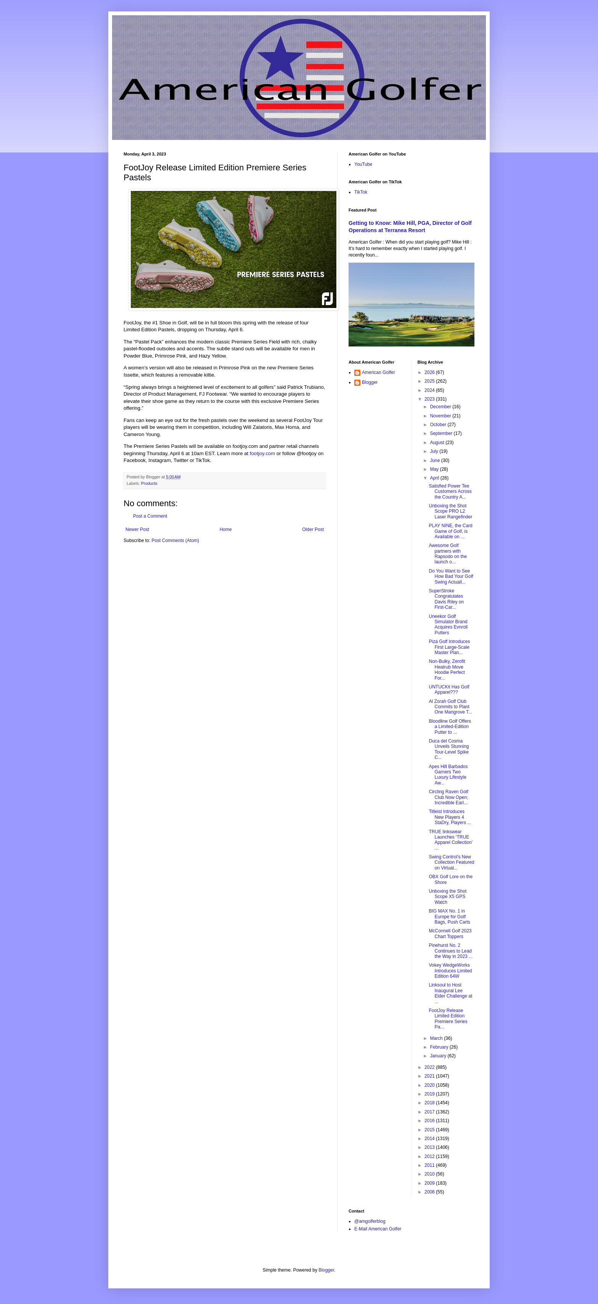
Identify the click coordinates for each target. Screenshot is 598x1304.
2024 (430, 390)
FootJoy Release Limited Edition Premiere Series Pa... (448, 1019)
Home (226, 529)
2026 (430, 372)
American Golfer (378, 372)
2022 (430, 1067)
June (435, 460)
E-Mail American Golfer (377, 1229)
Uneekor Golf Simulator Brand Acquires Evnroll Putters (448, 624)
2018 (430, 1102)
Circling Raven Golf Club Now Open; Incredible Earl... (448, 797)
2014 (430, 1138)
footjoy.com (262, 453)
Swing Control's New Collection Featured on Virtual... (451, 862)
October (438, 424)
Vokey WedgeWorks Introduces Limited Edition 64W (450, 970)
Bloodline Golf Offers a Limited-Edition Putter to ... (450, 727)
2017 (430, 1112)
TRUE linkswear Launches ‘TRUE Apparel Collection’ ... (451, 840)
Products (149, 483)
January (438, 1056)
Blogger (370, 382)
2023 (430, 399)
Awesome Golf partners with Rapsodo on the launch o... (448, 554)
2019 (430, 1094)
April (435, 478)
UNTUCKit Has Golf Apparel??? (449, 689)
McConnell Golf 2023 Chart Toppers (450, 933)
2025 (430, 381)
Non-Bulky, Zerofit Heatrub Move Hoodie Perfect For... (447, 669)
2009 (430, 1183)
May (435, 469)
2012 (430, 1156)
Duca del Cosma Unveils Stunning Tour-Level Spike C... (449, 749)
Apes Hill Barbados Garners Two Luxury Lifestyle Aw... (448, 775)
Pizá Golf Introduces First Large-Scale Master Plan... (449, 647)
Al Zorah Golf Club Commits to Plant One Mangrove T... (450, 707)
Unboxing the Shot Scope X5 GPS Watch (447, 897)
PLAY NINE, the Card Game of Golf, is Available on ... (450, 531)
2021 (430, 1076)
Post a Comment (150, 516)
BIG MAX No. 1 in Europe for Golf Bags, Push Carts (449, 916)
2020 (430, 1085)
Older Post (313, 529)
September (441, 433)
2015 (430, 1129)
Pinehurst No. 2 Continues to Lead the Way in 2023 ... (451, 951)
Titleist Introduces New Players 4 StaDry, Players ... (450, 817)
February (439, 1047)
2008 (430, 1192)
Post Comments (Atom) (175, 540)
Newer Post (137, 529)
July (434, 451)
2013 (430, 1147)
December (441, 406)
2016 (430, 1120)
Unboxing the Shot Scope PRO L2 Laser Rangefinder (450, 511)
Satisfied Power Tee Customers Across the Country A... (450, 491)
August (437, 442)
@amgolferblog (370, 1221)
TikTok (360, 192)
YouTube (363, 164)
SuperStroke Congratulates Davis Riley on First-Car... (446, 599)
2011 (430, 1165)
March (437, 1038)
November (441, 416)
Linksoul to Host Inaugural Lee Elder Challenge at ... (450, 993)
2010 (430, 1174)
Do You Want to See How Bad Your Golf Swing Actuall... (451, 576)
